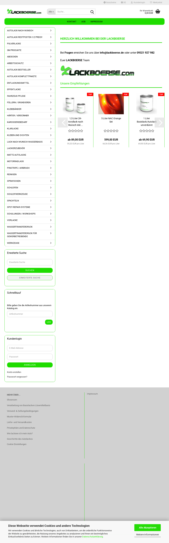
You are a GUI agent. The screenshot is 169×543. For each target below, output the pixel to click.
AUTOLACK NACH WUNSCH (20, 30)
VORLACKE (12, 220)
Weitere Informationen (147, 534)
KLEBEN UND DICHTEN (18, 135)
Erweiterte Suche (29, 278)
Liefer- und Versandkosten (19, 422)
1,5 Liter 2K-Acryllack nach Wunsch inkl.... (75, 121)
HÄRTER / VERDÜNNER (18, 115)
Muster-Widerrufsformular (19, 416)
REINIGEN (12, 174)
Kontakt (71, 21)
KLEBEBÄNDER (14, 109)
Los (49, 322)
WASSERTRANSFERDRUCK (20, 227)
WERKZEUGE (13, 243)
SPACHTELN (13, 200)
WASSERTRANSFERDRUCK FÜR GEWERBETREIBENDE (22, 235)
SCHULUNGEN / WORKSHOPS (21, 213)
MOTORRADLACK (15, 161)
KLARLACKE (12, 128)
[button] (123, 2)
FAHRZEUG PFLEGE (16, 96)
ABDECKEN (12, 56)
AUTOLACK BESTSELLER (19, 69)
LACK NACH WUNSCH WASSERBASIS (25, 142)
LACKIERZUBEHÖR (16, 148)
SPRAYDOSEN (13, 181)
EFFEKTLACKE (14, 89)
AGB (83, 21)
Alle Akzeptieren (147, 527)
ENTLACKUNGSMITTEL (18, 83)
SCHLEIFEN (12, 187)
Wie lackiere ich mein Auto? (20, 433)
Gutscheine (110, 2)
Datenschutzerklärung (92, 536)
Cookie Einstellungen (16, 444)
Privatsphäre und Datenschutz (21, 428)
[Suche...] (51, 12)
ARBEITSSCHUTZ (15, 63)
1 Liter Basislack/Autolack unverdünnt (147, 121)
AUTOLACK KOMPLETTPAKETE (21, 76)
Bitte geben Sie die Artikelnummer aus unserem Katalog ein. (29, 307)
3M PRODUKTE (14, 50)
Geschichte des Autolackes (20, 439)
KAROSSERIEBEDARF (17, 122)
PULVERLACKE (14, 43)
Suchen (29, 270)
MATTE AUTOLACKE (16, 155)
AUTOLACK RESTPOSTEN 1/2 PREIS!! (24, 37)
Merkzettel (156, 2)
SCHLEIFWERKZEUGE (17, 194)
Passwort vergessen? (17, 377)
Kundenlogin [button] (138, 2)
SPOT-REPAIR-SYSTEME (18, 207)
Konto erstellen (14, 372)
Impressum (96, 21)
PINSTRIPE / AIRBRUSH (18, 168)
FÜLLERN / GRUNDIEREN (19, 102)
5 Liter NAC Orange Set (111, 120)
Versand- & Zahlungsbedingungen (22, 411)
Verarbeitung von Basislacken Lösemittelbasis (28, 405)
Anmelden (30, 365)
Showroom (12, 399)
